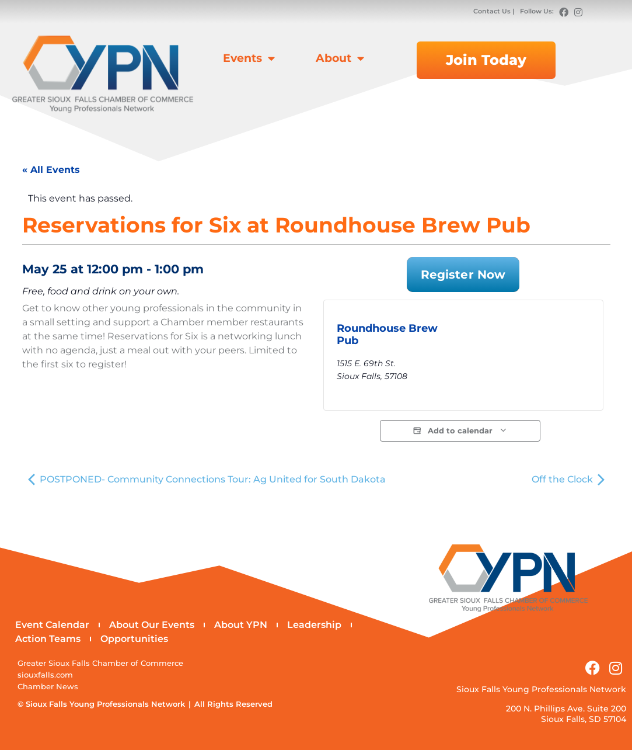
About (340, 58)
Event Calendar (52, 624)
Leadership (314, 624)
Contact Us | (494, 11)
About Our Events (151, 624)
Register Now (463, 275)
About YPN (240, 624)
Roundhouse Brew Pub (387, 335)
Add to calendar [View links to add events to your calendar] (460, 430)
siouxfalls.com (45, 675)
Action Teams (48, 638)
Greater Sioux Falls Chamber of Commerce (100, 663)
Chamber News (48, 686)
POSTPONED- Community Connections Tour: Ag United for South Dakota (207, 479)
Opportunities (134, 638)
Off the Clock (568, 479)
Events (249, 58)
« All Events (51, 169)
